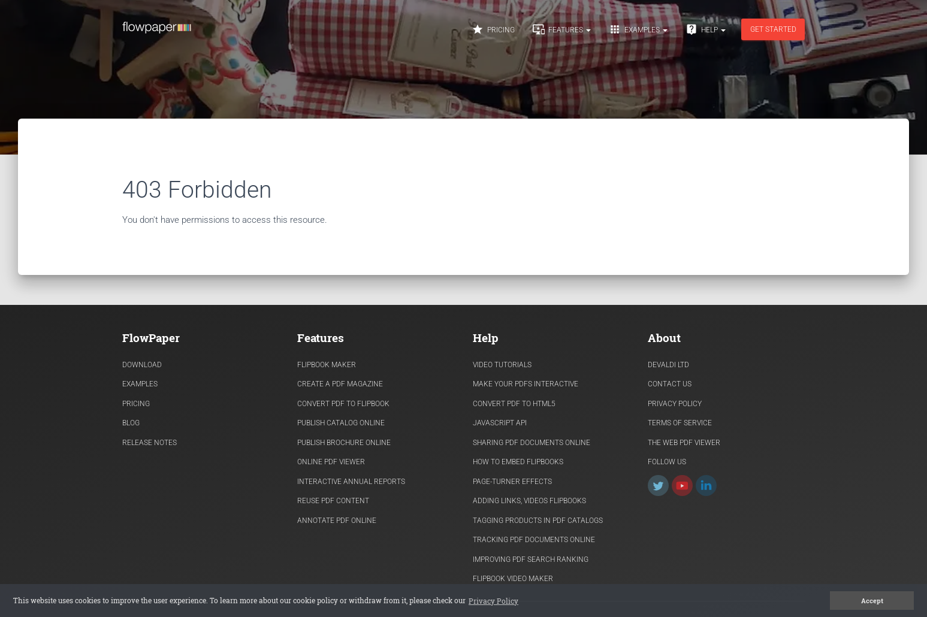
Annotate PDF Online (336, 520)
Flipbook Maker (326, 365)
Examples (638, 29)
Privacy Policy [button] (493, 601)
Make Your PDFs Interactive (525, 384)
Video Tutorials (502, 365)
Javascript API (500, 423)
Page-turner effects (512, 481)
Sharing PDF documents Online (531, 442)
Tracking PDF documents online (534, 540)
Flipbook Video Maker (513, 578)
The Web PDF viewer (684, 442)
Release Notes (149, 442)
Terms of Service (680, 423)
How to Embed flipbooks (518, 462)
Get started (773, 29)
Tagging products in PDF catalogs (538, 520)
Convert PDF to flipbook (343, 404)
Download (142, 365)
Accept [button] (872, 601)
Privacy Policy (675, 404)
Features (562, 29)
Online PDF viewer (331, 462)
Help (706, 29)
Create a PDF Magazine (340, 384)
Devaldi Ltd (668, 365)
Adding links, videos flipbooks (529, 501)
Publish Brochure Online (344, 442)
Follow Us (667, 462)
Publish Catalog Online (341, 423)
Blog (131, 423)
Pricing (493, 29)
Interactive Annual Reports (351, 481)
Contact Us (670, 384)
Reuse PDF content (333, 501)
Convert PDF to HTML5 (514, 404)
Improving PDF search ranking (530, 559)
